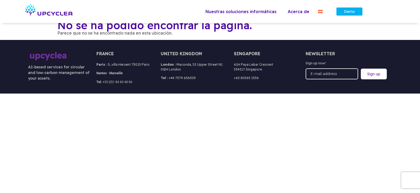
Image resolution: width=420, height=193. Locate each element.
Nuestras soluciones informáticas (242, 11)
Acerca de (298, 11)
